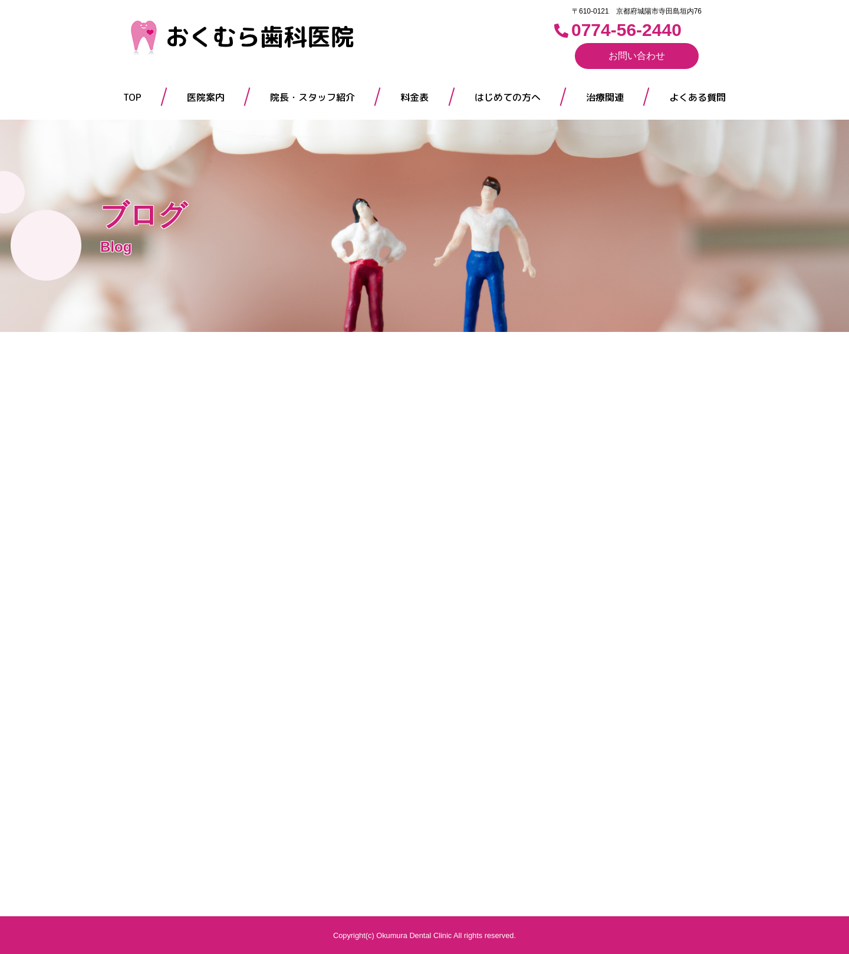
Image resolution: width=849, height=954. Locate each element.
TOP (132, 97)
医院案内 (206, 97)
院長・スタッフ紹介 (312, 97)
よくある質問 (697, 97)
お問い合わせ (636, 56)
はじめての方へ (508, 97)
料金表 (414, 97)
